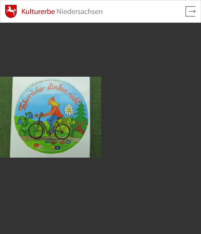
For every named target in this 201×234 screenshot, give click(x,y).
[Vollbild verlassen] (190, 11)
